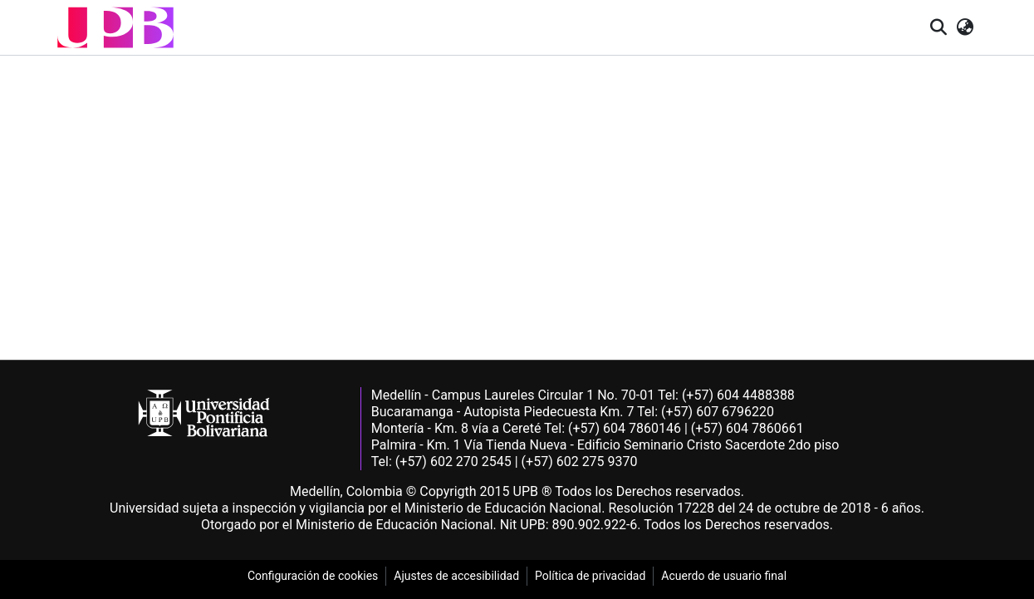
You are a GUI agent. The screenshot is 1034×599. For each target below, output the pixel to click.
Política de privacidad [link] (590, 575)
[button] (115, 27)
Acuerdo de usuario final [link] (724, 575)
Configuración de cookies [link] (312, 575)
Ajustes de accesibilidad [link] (456, 575)
